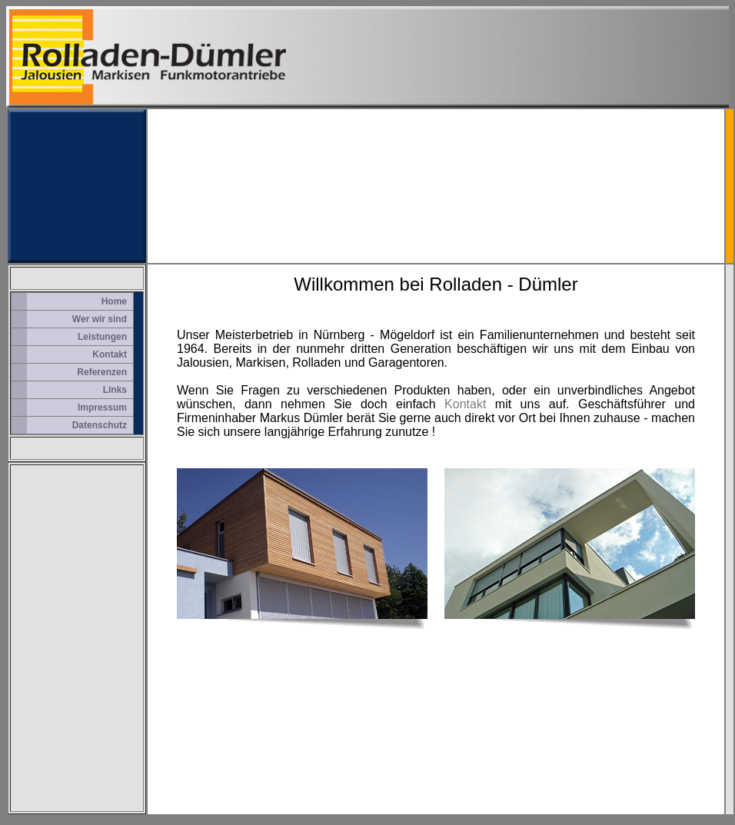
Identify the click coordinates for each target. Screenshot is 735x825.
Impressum (102, 407)
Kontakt (109, 354)
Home (114, 301)
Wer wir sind (99, 319)
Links (115, 389)
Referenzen (102, 372)
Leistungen (102, 336)
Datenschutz (99, 425)
